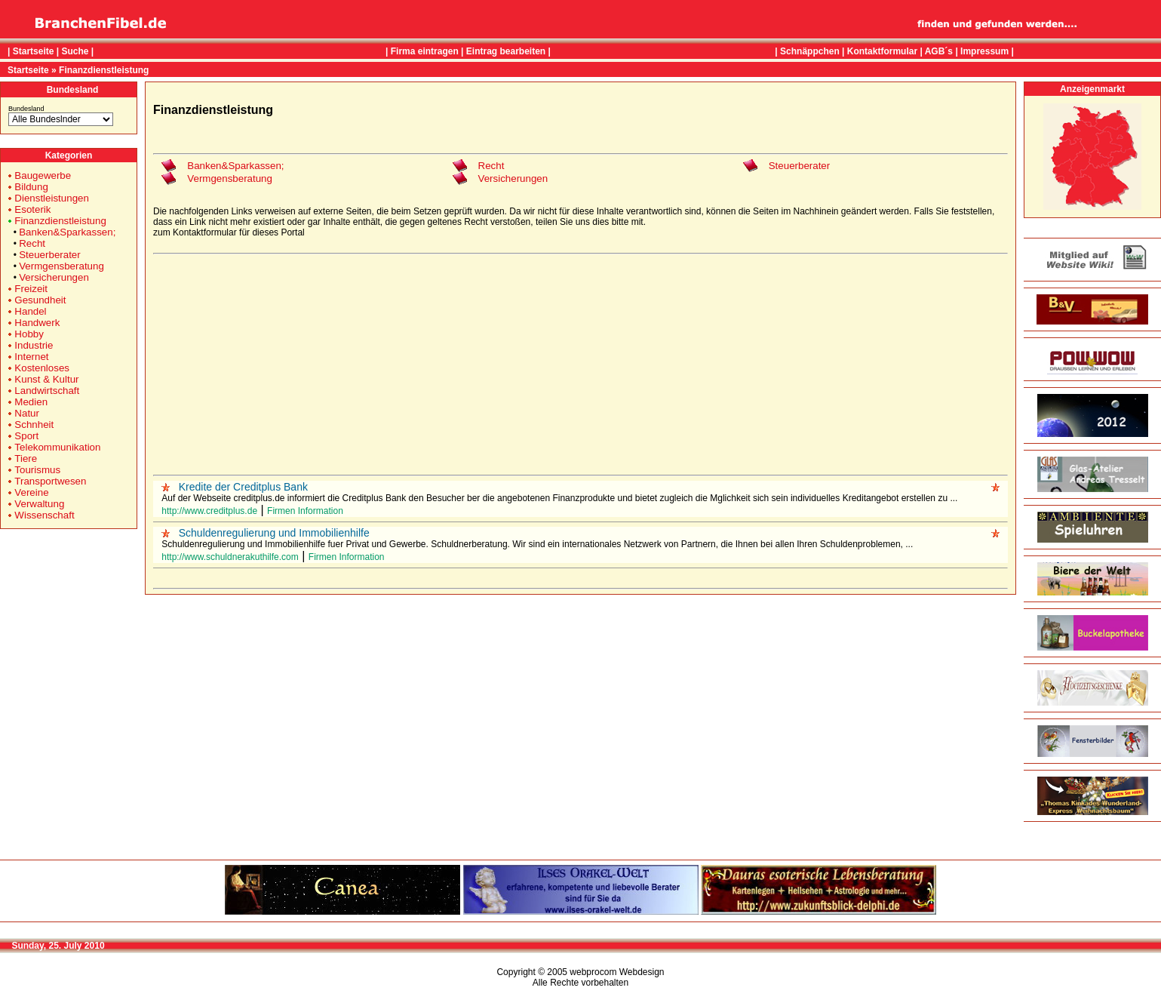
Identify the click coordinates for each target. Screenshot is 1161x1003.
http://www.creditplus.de (209, 511)
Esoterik (32, 209)
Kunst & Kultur (46, 379)
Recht (32, 243)
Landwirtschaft (46, 390)
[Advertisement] (581, 364)
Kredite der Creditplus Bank (243, 487)
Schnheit (34, 424)
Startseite (33, 51)
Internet (31, 356)
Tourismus (37, 469)
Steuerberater (50, 254)
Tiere (25, 458)
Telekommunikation (57, 447)
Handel (30, 311)
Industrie (33, 345)
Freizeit (31, 288)
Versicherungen (54, 277)
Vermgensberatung (61, 266)
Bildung (31, 186)
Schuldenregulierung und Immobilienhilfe (274, 533)
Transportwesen (50, 481)
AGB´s (939, 51)
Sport (26, 436)
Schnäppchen (810, 51)
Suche (74, 51)
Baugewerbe (42, 175)
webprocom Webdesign (617, 972)
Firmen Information (305, 511)
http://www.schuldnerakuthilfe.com (229, 557)
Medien (31, 402)
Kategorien (69, 155)
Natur (26, 413)
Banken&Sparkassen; (67, 232)
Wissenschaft (44, 515)
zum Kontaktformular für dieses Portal (229, 232)
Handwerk (37, 322)
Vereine (31, 492)
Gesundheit (40, 300)
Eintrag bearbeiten (505, 51)
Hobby (29, 334)
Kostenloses (41, 368)
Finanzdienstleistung (104, 70)
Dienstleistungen (51, 198)
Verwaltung (39, 503)
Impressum (984, 51)
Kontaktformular (882, 51)
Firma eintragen (425, 51)
